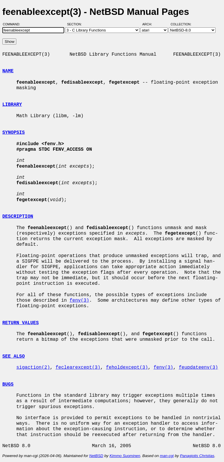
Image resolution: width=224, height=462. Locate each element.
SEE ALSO (13, 356)
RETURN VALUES (20, 323)
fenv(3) (79, 300)
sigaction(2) (33, 367)
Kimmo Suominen (124, 456)
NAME (7, 71)
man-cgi (167, 456)
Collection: (181, 24)
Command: (13, 24)
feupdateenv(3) (198, 367)
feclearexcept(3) (77, 367)
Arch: (149, 24)
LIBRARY (12, 104)
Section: (75, 24)
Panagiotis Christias (197, 456)
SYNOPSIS (13, 132)
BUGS (7, 384)
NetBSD (96, 456)
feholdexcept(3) (127, 367)
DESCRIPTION (17, 216)
